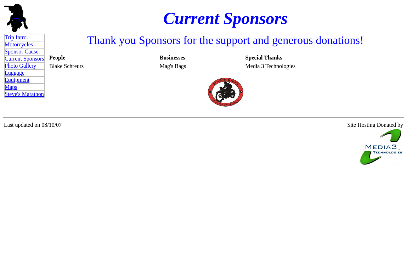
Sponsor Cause (22, 52)
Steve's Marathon (24, 94)
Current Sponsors (24, 59)
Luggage (14, 73)
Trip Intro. (16, 37)
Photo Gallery (20, 66)
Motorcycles (19, 44)
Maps (11, 87)
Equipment (17, 80)
